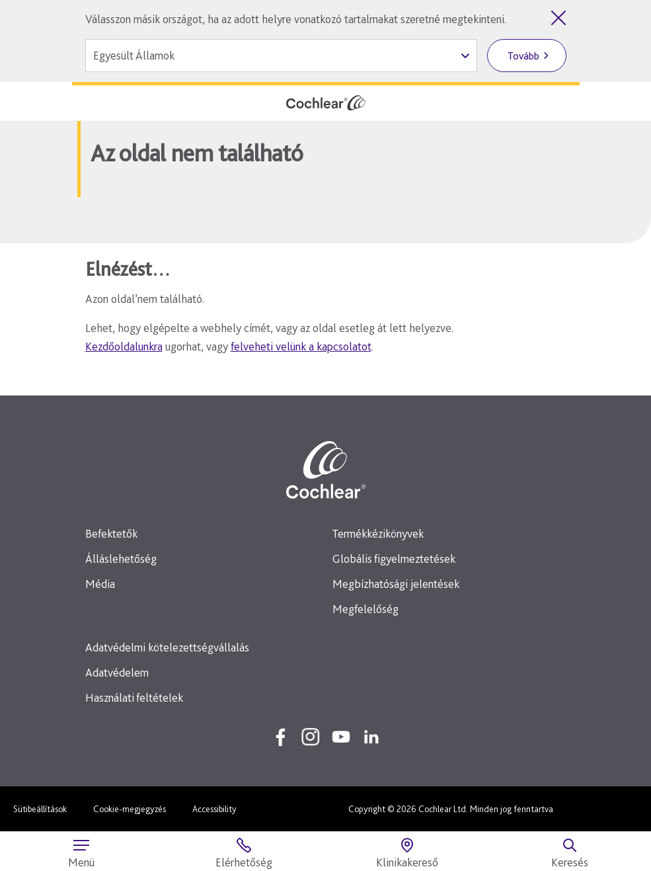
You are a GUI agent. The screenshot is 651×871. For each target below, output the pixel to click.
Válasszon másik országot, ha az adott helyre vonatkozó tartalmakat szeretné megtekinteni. (295, 19)
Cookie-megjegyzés (129, 809)
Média (100, 584)
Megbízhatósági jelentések (395, 584)
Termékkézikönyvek (378, 533)
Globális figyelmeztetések (393, 558)
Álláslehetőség (121, 558)
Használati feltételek (134, 697)
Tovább (523, 56)
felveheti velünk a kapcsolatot (301, 346)
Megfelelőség (365, 609)
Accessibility (214, 809)
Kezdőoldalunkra (124, 346)
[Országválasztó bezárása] (558, 18)
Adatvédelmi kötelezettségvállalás (167, 647)
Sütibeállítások (40, 809)
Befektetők (111, 533)
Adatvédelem (117, 672)
